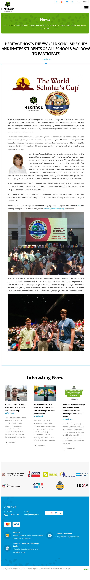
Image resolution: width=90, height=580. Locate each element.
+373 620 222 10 (11, 515)
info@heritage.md (31, 514)
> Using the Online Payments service (67, 537)
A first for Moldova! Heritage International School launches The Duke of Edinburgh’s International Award (74, 411)
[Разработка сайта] (86, 569)
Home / (5, 25)
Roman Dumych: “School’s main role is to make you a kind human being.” (15, 408)
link (79, 206)
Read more (11, 442)
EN (85, 2)
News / (11, 25)
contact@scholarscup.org (53, 209)
